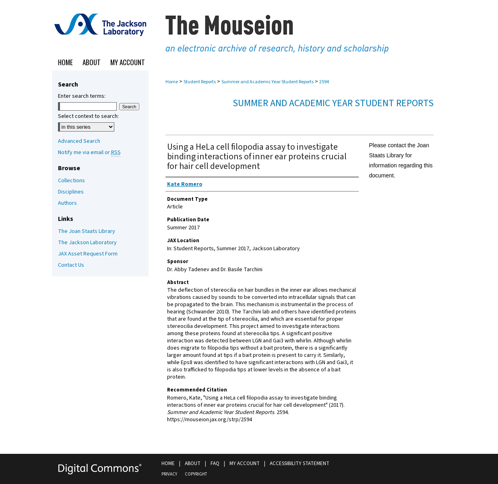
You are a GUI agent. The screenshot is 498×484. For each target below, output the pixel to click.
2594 (324, 81)
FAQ (215, 463)
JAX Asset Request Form (88, 254)
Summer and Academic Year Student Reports (267, 81)
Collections (71, 181)
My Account (244, 463)
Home (171, 81)
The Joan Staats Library (86, 231)
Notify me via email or (89, 152)
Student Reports (200, 81)
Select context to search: (88, 116)
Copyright (196, 474)
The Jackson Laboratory (87, 243)
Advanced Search (79, 141)
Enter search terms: (81, 96)
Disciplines (71, 192)
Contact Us (71, 265)
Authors (67, 203)
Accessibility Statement (299, 463)
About (192, 463)
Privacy (169, 474)
